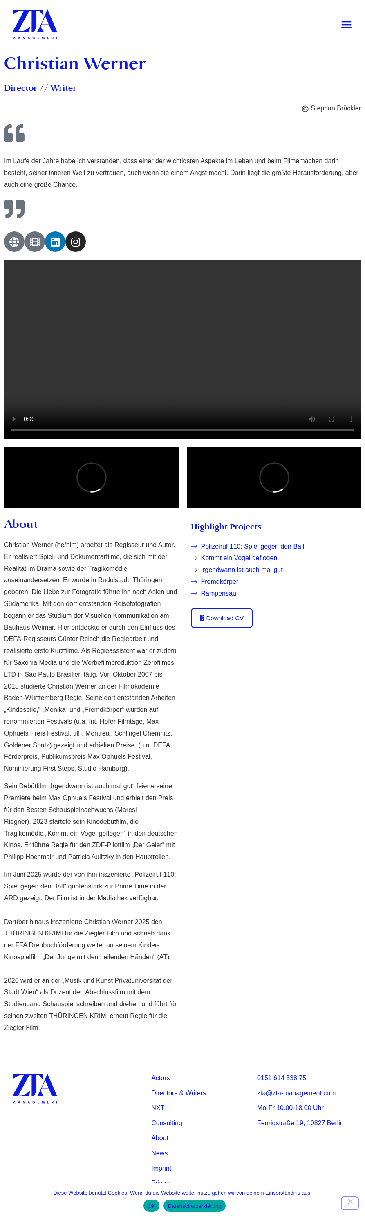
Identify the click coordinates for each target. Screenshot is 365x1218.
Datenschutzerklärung (194, 1206)
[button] (346, 24)
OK (151, 1206)
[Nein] (350, 1203)
